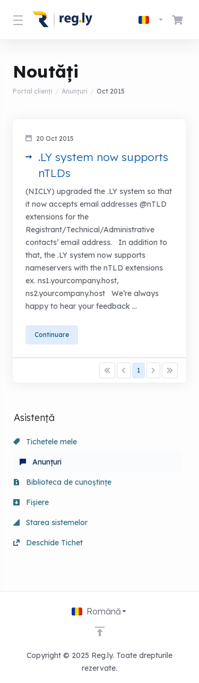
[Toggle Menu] (16, 20)
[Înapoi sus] (99, 631)
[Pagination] (107, 370)
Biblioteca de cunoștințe (62, 482)
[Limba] (151, 20)
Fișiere (31, 502)
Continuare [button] (51, 335)
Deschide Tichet (48, 542)
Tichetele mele (45, 441)
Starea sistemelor (50, 522)
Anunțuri (75, 91)
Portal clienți (33, 91)
